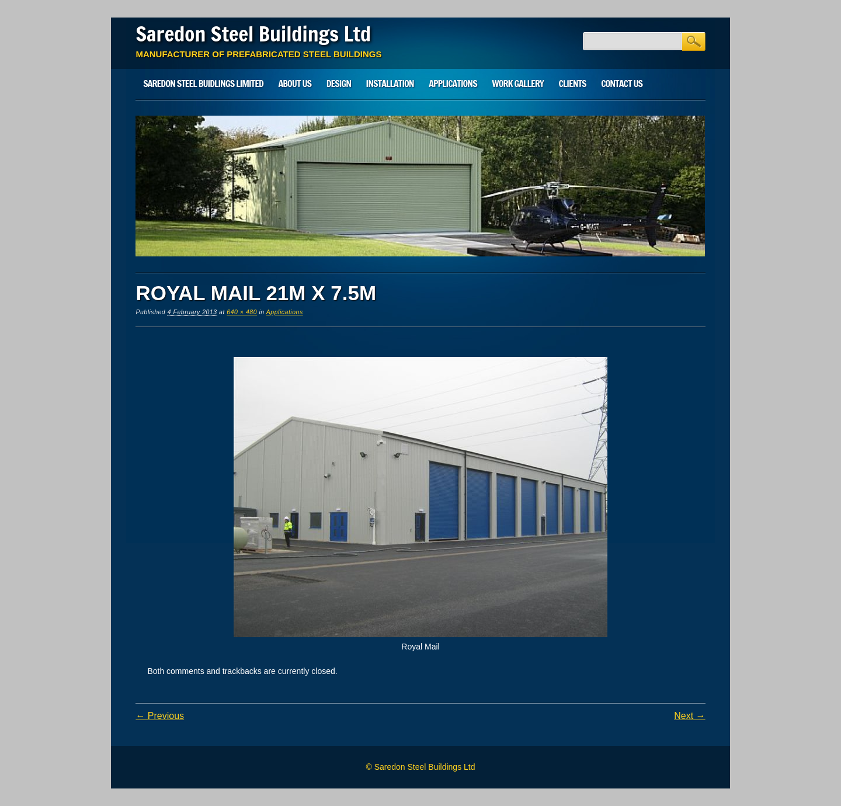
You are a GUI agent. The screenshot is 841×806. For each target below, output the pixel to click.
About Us (294, 83)
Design (338, 83)
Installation (390, 83)
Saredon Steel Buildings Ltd (253, 33)
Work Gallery (518, 83)
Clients (572, 83)
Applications (453, 83)
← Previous (159, 716)
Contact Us (621, 83)
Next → (689, 716)
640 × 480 (242, 311)
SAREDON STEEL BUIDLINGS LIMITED (203, 83)
